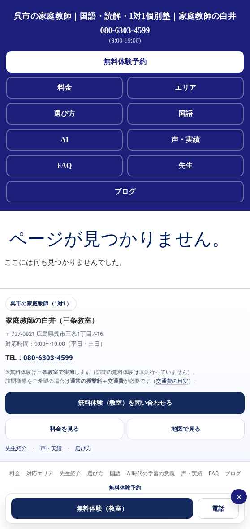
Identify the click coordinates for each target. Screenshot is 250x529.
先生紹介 (16, 448)
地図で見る (185, 429)
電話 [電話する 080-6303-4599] (218, 508)
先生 (185, 165)
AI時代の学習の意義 (151, 473)
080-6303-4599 (125, 30)
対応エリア (39, 473)
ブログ (125, 191)
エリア (185, 87)
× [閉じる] (239, 496)
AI (64, 139)
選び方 (64, 113)
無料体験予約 (125, 61)
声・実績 (185, 139)
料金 (64, 87)
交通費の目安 (172, 381)
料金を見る (64, 429)
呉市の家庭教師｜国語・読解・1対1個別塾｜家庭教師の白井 (125, 16)
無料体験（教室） (102, 508)
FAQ (64, 165)
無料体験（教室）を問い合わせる (125, 402)
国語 (185, 113)
